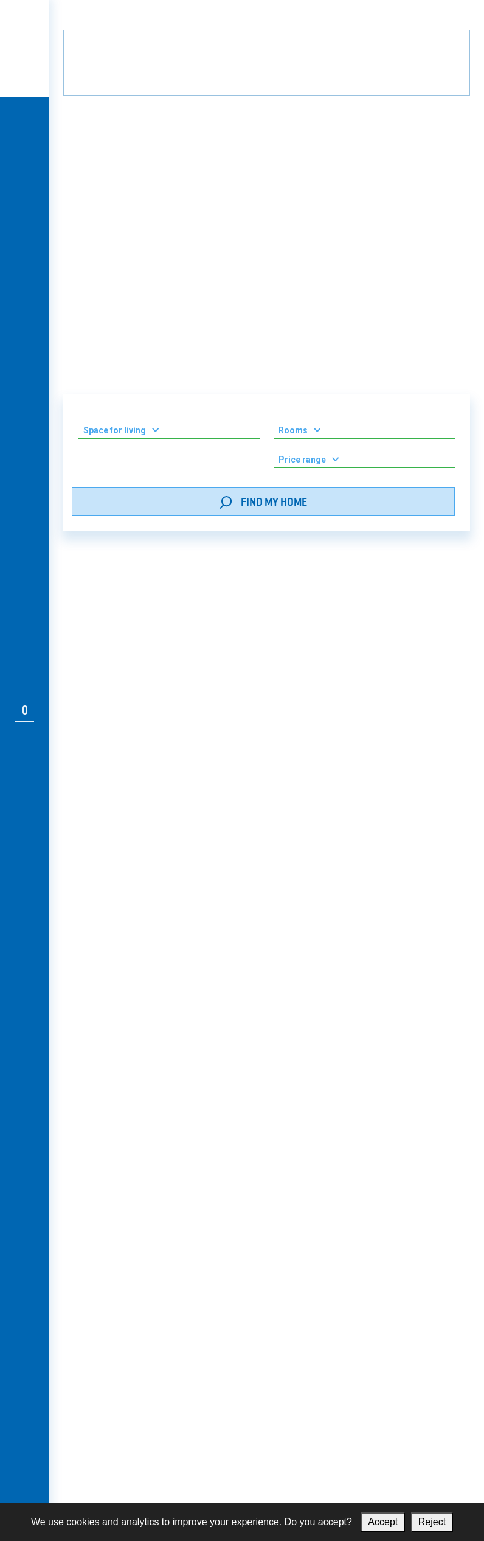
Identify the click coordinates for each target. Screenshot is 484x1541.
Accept (383, 1522)
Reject (432, 1522)
